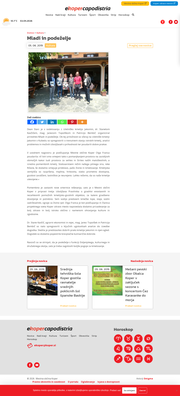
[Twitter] (42, 122)
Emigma (148, 378)
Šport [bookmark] (92, 15)
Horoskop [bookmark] (124, 15)
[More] (82, 122)
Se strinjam (129, 390)
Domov (30, 32)
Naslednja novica (142, 261)
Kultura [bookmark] (72, 15)
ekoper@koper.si (45, 345)
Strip (94, 336)
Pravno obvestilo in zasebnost (49, 381)
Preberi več (115, 390)
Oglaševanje (88, 381)
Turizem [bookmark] (82, 15)
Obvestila (84, 336)
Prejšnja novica (37, 261)
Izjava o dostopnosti (109, 381)
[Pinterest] (72, 122)
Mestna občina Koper (135, 3)
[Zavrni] (176, 390)
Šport (73, 336)
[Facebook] (32, 122)
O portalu (73, 381)
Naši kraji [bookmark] (60, 15)
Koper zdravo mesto (164, 3)
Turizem (63, 336)
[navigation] (90, 13)
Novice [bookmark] (49, 15)
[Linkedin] (52, 122)
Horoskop (32, 339)
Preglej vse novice (140, 45)
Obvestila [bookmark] (103, 15)
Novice (30, 336)
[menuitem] (49, 15)
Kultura (40, 32)
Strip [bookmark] (113, 15)
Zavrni (142, 390)
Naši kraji (42, 336)
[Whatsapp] (62, 122)
